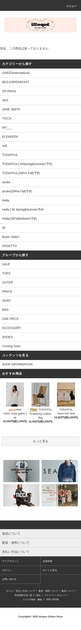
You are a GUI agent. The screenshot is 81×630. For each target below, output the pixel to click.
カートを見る (50, 570)
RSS (48, 599)
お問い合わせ (9, 579)
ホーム (9, 591)
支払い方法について (25, 591)
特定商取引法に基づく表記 (28, 595)
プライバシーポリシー (55, 595)
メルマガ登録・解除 (32, 599)
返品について (67, 591)
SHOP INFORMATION (17, 364)
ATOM (55, 599)
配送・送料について (48, 591)
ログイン (7, 570)
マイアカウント (10, 561)
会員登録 (47, 561)
